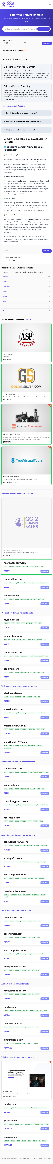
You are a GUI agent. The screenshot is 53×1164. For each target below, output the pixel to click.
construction (31, 713)
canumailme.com (13, 579)
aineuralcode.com (13, 1039)
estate (40, 623)
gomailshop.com (13, 636)
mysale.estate (11, 619)
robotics (37, 970)
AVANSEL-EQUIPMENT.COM (11, 435)
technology (18, 696)
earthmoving (7, 748)
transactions (23, 583)
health (23, 566)
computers (41, 878)
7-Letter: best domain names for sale (17, 1057)
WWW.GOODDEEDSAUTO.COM (12, 550)
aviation (24, 1140)
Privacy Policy (38, 1158)
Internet (5, 277)
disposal (43, 894)
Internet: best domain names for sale (17, 493)
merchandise (31, 639)
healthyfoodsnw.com (15, 562)
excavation (39, 745)
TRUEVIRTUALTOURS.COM (11, 477)
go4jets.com (10, 1120)
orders (38, 599)
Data (4, 301)
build (42, 713)
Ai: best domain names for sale (15, 984)
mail (43, 599)
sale (36, 623)
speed (29, 1140)
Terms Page (47, 1158)
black (35, 696)
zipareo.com (10, 1136)
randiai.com (10, 260)
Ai (3, 306)
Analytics (5, 296)
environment (26, 894)
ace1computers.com (15, 874)
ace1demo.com (12, 817)
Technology (6, 286)
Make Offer (46, 43)
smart (38, 713)
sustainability (35, 894)
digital (17, 583)
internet (18, 566)
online (5, 566)
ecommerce (30, 566)
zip (39, 1140)
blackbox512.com (13, 692)
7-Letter (5, 311)
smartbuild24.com (13, 709)
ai (32, 970)
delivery (37, 566)
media (30, 583)
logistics (35, 1140)
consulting (29, 805)
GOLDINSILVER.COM (9, 394)
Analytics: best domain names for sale (18, 835)
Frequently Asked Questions (13, 106)
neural (37, 1027)
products (11, 566)
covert (34, 937)
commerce (7, 623)
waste (19, 894)
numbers (29, 696)
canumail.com (11, 595)
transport (6, 1140)
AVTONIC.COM (7, 1091)
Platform (5, 291)
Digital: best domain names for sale (17, 613)
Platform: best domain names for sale (18, 761)
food (42, 566)
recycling (6, 894)
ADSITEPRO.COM (8, 354)
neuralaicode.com (13, 1023)
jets (42, 1124)
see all (29, 319)
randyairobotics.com (15, 966)
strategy (43, 862)
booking (37, 1124)
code (29, 1027)
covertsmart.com (13, 933)
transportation (29, 1124)
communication (38, 583)
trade (18, 623)
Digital (5, 281)
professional (44, 805)
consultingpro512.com (16, 801)
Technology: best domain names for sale (19, 686)
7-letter (45, 1010)
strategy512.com (13, 858)
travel (21, 1124)
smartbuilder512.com (15, 742)
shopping (39, 639)
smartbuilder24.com (15, 725)
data (24, 696)
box (39, 696)
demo (41, 821)
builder (43, 729)
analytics (36, 805)
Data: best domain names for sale (16, 910)
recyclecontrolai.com (15, 890)
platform (46, 583)
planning (36, 862)
